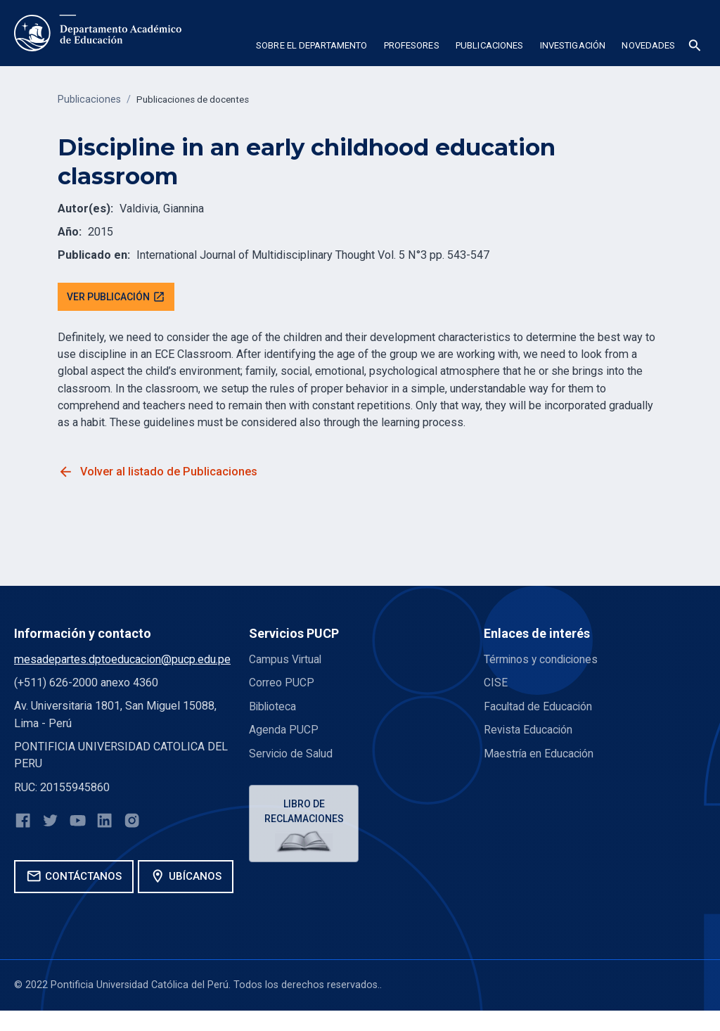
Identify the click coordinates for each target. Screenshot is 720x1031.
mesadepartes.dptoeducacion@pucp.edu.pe (122, 660)
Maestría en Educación (539, 754)
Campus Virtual (286, 660)
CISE (496, 684)
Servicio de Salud (292, 754)
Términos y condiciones (542, 660)
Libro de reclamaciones (305, 813)
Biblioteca (273, 707)
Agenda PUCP (284, 731)
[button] (311, 48)
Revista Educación (529, 731)
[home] (97, 33)
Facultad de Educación (538, 707)
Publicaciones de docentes (197, 99)
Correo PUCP (281, 684)
